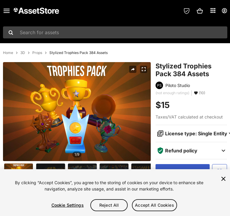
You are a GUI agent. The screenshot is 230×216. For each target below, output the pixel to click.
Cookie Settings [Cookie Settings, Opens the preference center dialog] (67, 205)
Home (8, 53)
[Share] (132, 69)
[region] (115, 192)
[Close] (223, 178)
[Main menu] (7, 11)
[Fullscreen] (143, 69)
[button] (199, 10)
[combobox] (115, 32)
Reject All (109, 205)
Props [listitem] (37, 53)
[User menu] (224, 11)
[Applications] (213, 10)
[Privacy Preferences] (186, 10)
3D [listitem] (22, 53)
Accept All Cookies (154, 205)
